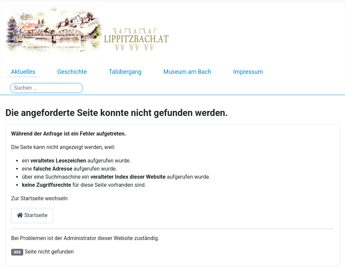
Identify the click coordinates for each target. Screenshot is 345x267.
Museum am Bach (187, 71)
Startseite (32, 215)
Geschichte (72, 71)
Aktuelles (23, 71)
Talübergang (125, 71)
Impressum (248, 71)
